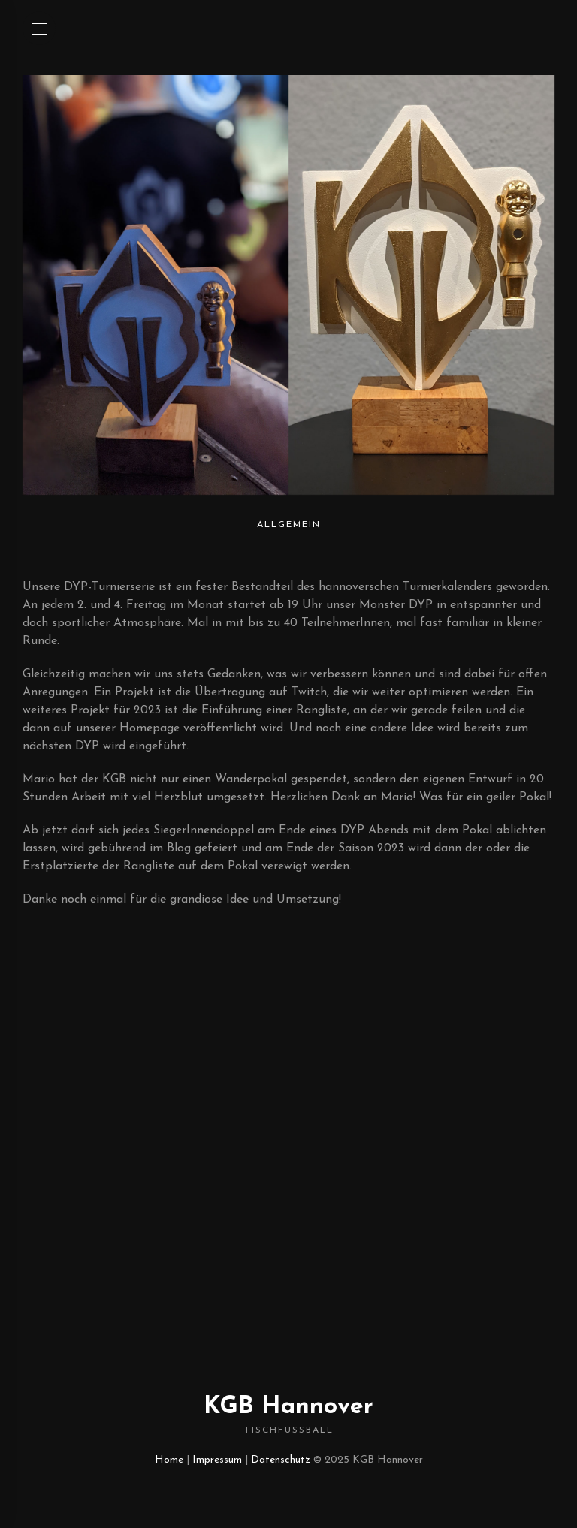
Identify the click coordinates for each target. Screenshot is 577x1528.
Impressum (217, 1460)
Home (169, 1460)
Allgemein (289, 524)
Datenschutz (280, 1460)
